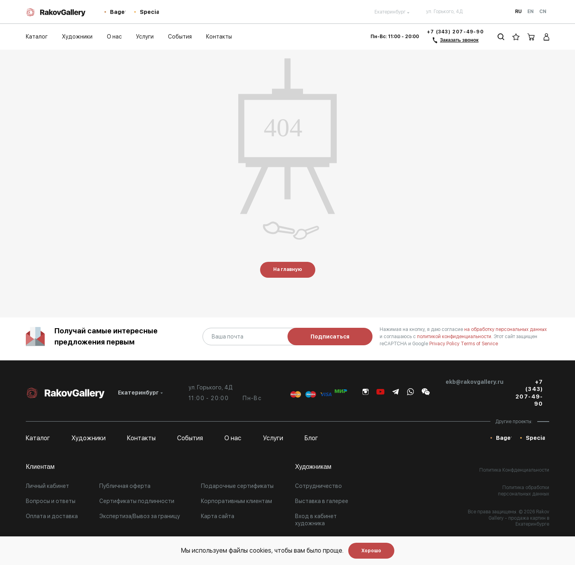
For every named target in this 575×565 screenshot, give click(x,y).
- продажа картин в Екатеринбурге (527, 521)
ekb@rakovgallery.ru (475, 382)
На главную (287, 269)
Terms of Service (479, 343)
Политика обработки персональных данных (523, 491)
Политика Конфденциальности (514, 470)
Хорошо (371, 550)
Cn (542, 11)
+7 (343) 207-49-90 (455, 32)
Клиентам (40, 466)
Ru (518, 11)
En (530, 11)
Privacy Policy (445, 343)
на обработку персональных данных (505, 329)
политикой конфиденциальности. (455, 336)
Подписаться (330, 336)
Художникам (313, 466)
